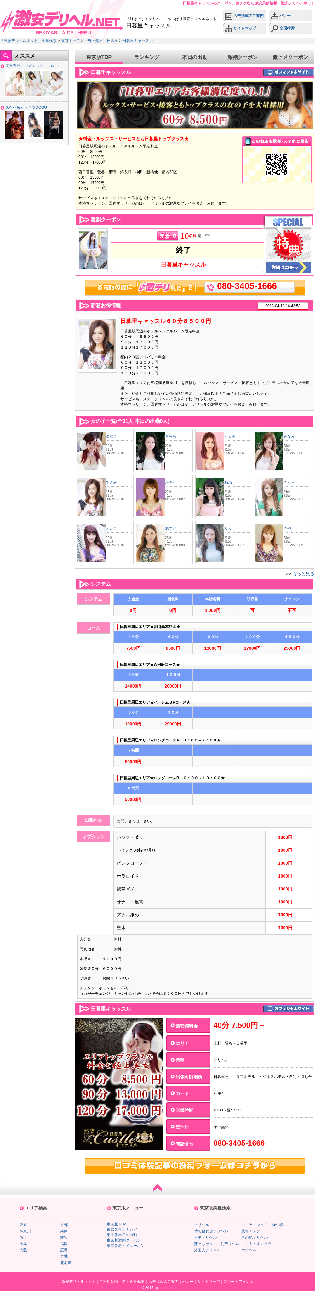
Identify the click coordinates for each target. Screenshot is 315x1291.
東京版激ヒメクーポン (126, 1245)
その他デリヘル (254, 1237)
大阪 (23, 1250)
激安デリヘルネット (78, 1281)
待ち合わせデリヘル (211, 1231)
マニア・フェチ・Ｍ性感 (262, 1225)
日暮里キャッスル (138, 40)
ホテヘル (248, 1250)
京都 (64, 1225)
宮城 (64, 1256)
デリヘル (201, 1225)
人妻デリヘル (205, 1237)
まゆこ (111, 436)
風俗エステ (250, 1231)
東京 (23, 1225)
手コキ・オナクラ (256, 1244)
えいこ (111, 528)
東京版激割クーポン (124, 1240)
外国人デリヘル (207, 1250)
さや (287, 528)
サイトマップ (240, 28)
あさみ (111, 482)
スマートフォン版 (238, 1281)
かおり (170, 482)
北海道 (66, 1262)
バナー (281, 16)
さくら (289, 482)
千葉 (23, 1244)
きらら (170, 436)
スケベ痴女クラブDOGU (26, 107)
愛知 (64, 1237)
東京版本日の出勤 (122, 1235)
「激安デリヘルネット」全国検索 (28, 40)
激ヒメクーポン (290, 57)
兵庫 (64, 1231)
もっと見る (303, 573)
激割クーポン (242, 57)
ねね (228, 482)
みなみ (289, 436)
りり (228, 528)
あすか (170, 528)
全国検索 (283, 28)
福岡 (64, 1244)
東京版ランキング (122, 1229)
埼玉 (23, 1237)
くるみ (230, 436)
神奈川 (25, 1231)
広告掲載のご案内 (244, 16)
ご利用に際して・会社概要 (122, 1281)
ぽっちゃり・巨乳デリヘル (216, 1244)
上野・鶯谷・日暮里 (101, 40)
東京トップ (70, 40)
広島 (64, 1250)
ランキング (146, 57)
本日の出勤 (194, 57)
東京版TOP (99, 57)
